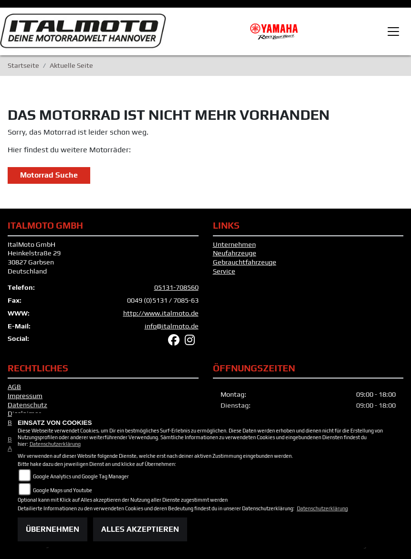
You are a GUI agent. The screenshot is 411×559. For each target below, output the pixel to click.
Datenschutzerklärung (55, 444)
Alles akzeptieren (140, 529)
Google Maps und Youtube (62, 490)
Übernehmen (52, 529)
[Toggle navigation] (393, 31)
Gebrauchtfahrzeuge (244, 262)
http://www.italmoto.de (161, 313)
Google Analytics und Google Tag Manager (81, 476)
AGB (14, 386)
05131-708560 (176, 287)
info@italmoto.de (172, 326)
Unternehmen (234, 244)
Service (224, 271)
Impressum (25, 396)
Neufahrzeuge (234, 253)
